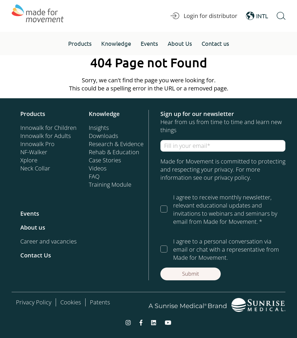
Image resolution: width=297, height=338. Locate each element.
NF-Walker (33, 152)
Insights (99, 128)
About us (32, 227)
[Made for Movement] (38, 16)
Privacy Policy (33, 302)
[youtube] (168, 322)
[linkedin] (153, 322)
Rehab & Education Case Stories (114, 156)
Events (29, 213)
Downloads (103, 136)
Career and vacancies (48, 241)
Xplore (28, 160)
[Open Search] (281, 16)
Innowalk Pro (37, 144)
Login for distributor (204, 16)
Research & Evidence (116, 144)
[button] (80, 43)
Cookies (70, 302)
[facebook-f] (141, 322)
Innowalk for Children (48, 128)
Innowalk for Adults (45, 136)
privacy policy (232, 177)
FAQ (94, 176)
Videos (97, 168)
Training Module (110, 184)
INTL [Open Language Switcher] (257, 16)
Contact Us (35, 255)
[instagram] (128, 322)
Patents (100, 302)
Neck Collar (35, 168)
